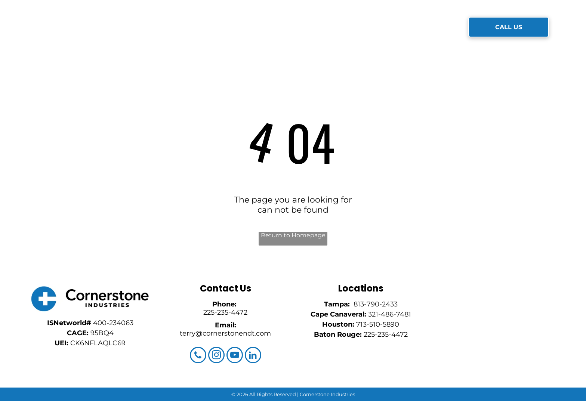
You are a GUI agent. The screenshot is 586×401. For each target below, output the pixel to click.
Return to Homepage (293, 235)
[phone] (198, 356)
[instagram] (216, 356)
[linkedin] (253, 356)
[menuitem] (175, 27)
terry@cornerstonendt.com (225, 333)
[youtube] (234, 356)
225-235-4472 (225, 312)
